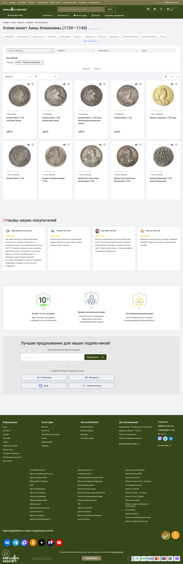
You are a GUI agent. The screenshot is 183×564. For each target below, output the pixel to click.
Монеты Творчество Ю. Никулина (138, 481)
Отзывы (13, 2)
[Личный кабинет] (148, 9)
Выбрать (97, 69)
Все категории (15, 15)
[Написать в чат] (5, 553)
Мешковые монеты (85, 470)
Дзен (43, 386)
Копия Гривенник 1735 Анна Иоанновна (161, 179)
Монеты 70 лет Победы (134, 496)
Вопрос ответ (55, 2)
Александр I (65, 37)
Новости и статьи (69, 2)
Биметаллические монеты (40, 519)
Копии (44, 438)
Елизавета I (114, 37)
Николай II (9, 37)
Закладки (84, 434)
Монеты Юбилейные (38, 489)
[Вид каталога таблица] (177, 76)
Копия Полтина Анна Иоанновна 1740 (88, 179)
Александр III (23, 37)
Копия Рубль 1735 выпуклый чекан (51, 119)
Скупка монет (94, 2)
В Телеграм (43, 377)
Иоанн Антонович (130, 37)
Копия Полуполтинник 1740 (53, 179)
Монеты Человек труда (87, 489)
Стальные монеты (85, 474)
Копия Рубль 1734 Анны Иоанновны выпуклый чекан (90, 120)
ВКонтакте (91, 377)
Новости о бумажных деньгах (130, 438)
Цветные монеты (84, 512)
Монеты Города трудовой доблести (91, 493)
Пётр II (163, 37)
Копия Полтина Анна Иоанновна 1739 (124, 179)
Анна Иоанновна (149, 37)
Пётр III (102, 37)
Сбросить (86, 69)
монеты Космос (84, 519)
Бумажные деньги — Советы (130, 431)
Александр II (38, 37)
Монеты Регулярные (38, 493)
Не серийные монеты (134, 485)
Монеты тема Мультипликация (90, 515)
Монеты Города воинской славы (90, 496)
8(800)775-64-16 (167, 3)
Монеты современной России (41, 474)
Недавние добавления (114, 15)
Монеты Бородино (133, 500)
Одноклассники (91, 386)
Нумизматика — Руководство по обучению (135, 427)
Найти (110, 9)
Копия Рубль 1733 (123, 117)
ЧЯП (79, 504)
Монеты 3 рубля (132, 514)
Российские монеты (37, 470)
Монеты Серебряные (38, 496)
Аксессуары (80, 15)
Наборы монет (35, 504)
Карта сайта (7, 461)
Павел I (77, 37)
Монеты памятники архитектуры (138, 517)
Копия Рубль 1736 (15, 178)
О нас (5, 2)
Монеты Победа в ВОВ (38, 500)
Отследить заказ (86, 438)
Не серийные (130, 510)
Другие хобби (47, 442)
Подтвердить (91, 558)
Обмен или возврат (10, 446)
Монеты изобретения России (137, 521)
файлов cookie (117, 552)
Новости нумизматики (127, 434)
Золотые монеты (36, 512)
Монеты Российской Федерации (90, 481)
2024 (32, 485)
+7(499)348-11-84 (166, 430)
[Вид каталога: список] (171, 76)
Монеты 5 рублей (132, 489)
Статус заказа (42, 2)
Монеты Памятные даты (87, 500)
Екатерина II (90, 37)
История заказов (86, 431)
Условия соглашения (11, 453)
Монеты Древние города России (90, 478)
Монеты (48, 15)
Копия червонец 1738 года (163, 117)
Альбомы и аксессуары (51, 434)
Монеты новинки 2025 (38, 478)
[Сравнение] (154, 9)
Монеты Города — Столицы (136, 493)
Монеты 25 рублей (85, 508)
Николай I (52, 37)
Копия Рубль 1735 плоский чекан (15, 119)
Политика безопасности (12, 457)
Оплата (31, 2)
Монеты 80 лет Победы (39, 481)
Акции (96, 15)
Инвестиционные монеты (39, 508)
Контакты (82, 2)
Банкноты (63, 15)
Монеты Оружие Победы (135, 470)
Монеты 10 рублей (37, 515)
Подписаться (95, 357)
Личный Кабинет (86, 427)
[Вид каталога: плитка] (165, 76)
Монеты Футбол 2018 (134, 474)
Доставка (22, 2)
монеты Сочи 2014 (133, 478)
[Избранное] (161, 9)
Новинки (45, 446)
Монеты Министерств (86, 485)
